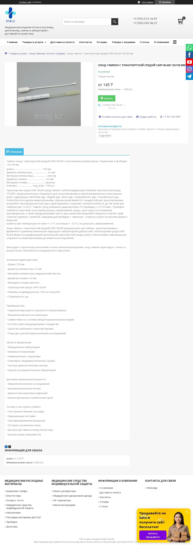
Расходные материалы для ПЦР (23, 517)
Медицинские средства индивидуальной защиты (19, 506)
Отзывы (102, 42)
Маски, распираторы (64, 491)
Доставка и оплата (62, 42)
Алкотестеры (13, 495)
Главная (12, 42)
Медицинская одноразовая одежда (72, 495)
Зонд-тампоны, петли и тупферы (47, 53)
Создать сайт (25, 2)
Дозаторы (11, 526)
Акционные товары (16, 491)
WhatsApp (152, 487)
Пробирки (11, 521)
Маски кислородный (64, 504)
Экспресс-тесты (15, 500)
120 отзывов (147, 2)
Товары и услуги (32, 42)
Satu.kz (111, 539)
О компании (161, 42)
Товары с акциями (123, 42)
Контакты (85, 42)
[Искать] (114, 21)
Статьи (144, 42)
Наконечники (13, 512)
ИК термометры (62, 500)
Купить (108, 98)
